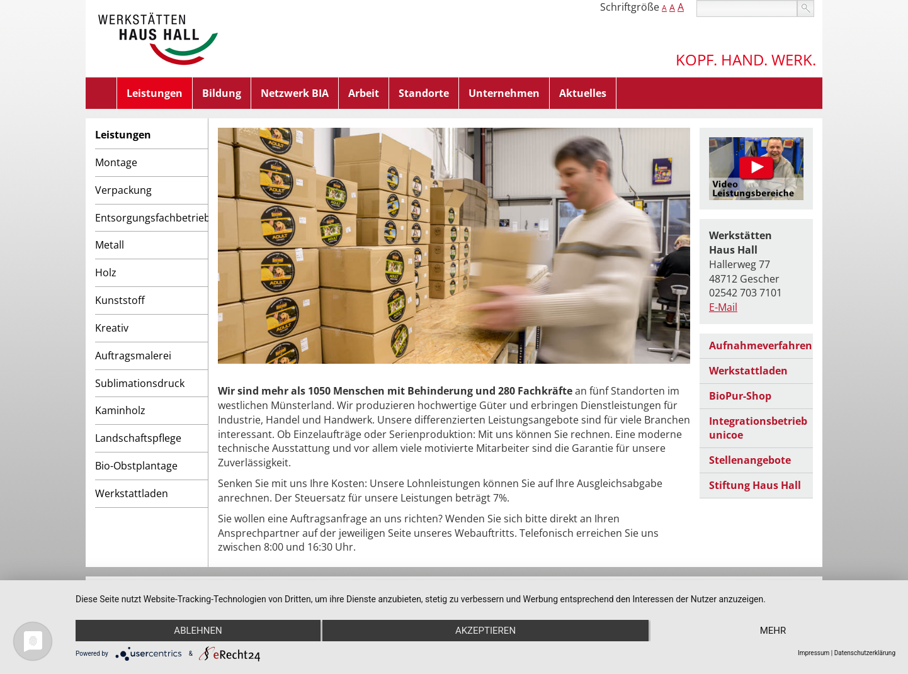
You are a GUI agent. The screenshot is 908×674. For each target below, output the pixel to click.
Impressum (813, 652)
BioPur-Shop (740, 396)
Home (101, 93)
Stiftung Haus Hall (755, 485)
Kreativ (111, 328)
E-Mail (723, 307)
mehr (773, 630)
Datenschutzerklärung (864, 652)
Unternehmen (504, 93)
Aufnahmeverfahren (760, 345)
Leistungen (155, 93)
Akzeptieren (485, 630)
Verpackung (123, 190)
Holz (105, 272)
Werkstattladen (131, 493)
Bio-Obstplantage (136, 466)
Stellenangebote (750, 460)
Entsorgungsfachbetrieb (151, 218)
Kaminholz (120, 410)
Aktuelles (582, 93)
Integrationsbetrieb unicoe (758, 428)
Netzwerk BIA (295, 93)
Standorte (424, 93)
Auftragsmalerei (133, 355)
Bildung (221, 93)
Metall (109, 245)
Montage (116, 162)
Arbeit (363, 93)
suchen (805, 8)
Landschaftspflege (138, 438)
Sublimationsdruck (139, 383)
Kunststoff (120, 300)
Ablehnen (198, 630)
